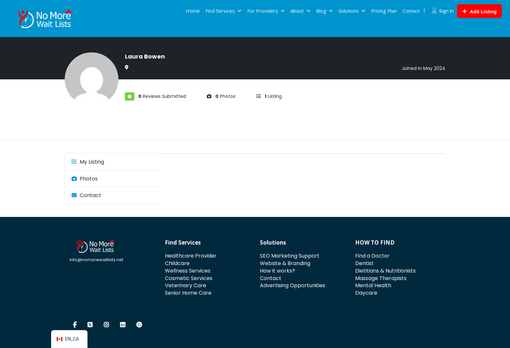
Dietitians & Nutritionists (385, 270)
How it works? (277, 270)
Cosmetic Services (188, 278)
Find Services (220, 10)
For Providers (262, 10)
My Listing (88, 162)
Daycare (366, 293)
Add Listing (479, 11)
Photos (85, 178)
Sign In (446, 11)
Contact (411, 10)
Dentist (364, 263)
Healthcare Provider (191, 256)
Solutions (349, 10)
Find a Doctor (372, 256)
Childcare (177, 263)
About (297, 10)
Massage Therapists (381, 278)
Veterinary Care (185, 285)
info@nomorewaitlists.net (96, 260)
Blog (321, 10)
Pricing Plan (384, 10)
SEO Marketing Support (289, 256)
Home (193, 10)
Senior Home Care (188, 293)
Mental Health (373, 285)
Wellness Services (187, 270)
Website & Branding (285, 263)
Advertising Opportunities (292, 285)
